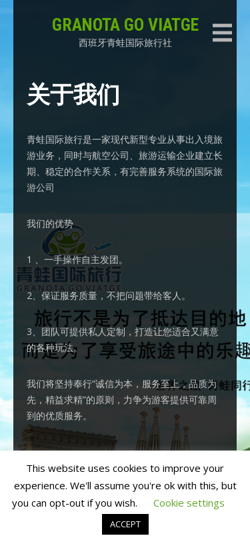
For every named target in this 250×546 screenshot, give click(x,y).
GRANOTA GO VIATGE (125, 25)
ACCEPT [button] (125, 524)
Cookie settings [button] (189, 502)
